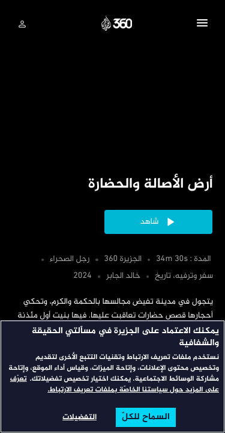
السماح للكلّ (146, 417)
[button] (202, 25)
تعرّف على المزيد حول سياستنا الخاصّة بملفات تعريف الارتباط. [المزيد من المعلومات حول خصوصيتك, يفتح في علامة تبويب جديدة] (114, 384)
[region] (112, 376)
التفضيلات (79, 417)
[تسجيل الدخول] (22, 24)
